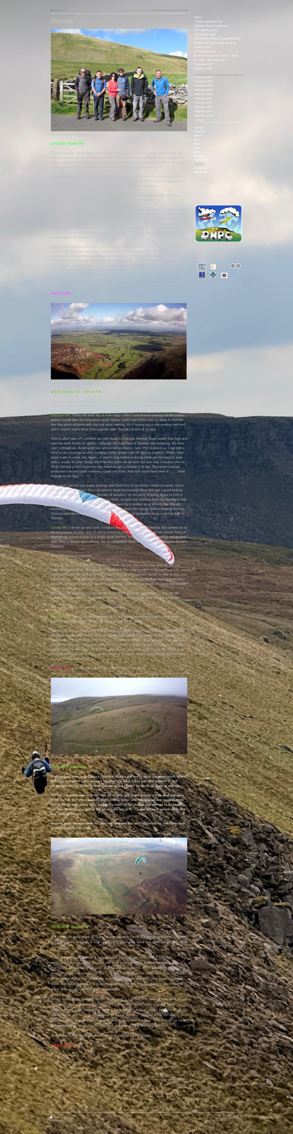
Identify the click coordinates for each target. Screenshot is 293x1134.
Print (55, 1117)
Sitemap (69, 1117)
